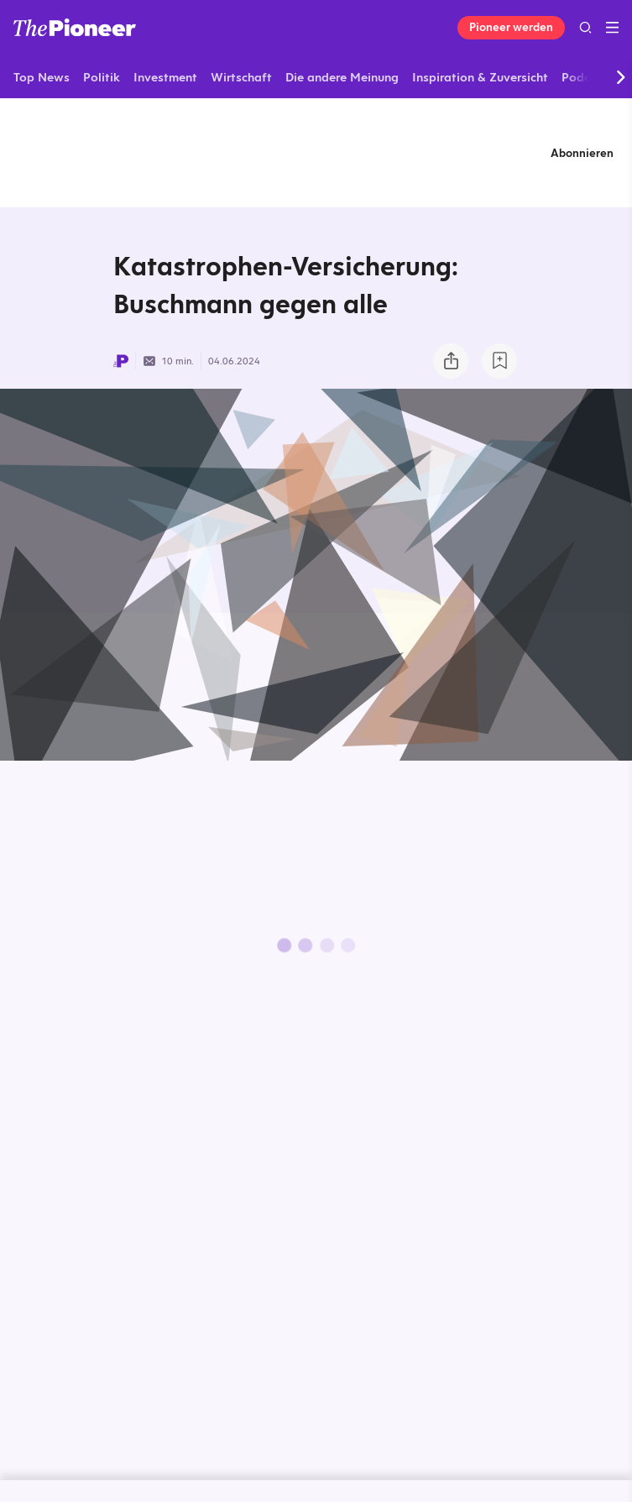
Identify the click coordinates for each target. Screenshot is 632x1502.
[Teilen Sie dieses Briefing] (450, 361)
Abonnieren (582, 153)
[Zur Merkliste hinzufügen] (499, 361)
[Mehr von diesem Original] (316, 152)
